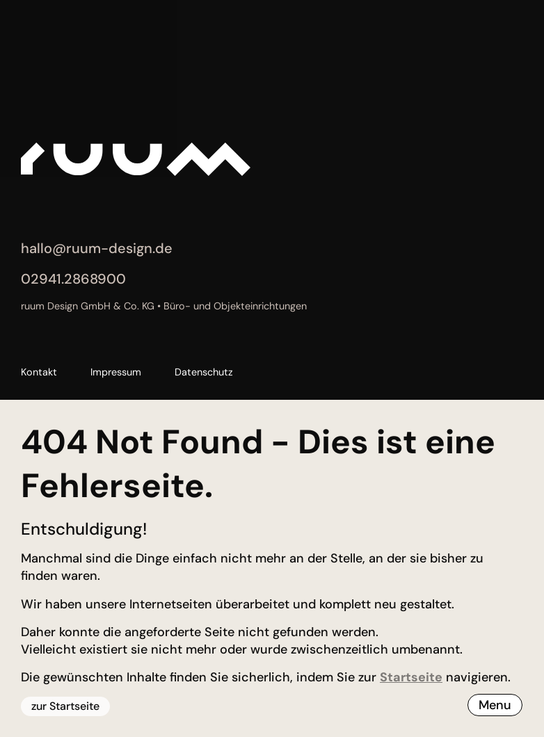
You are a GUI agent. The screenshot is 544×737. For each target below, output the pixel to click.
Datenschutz (204, 372)
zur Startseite (65, 706)
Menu (495, 705)
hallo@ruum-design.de (97, 248)
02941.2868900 (73, 279)
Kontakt (39, 372)
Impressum (115, 372)
